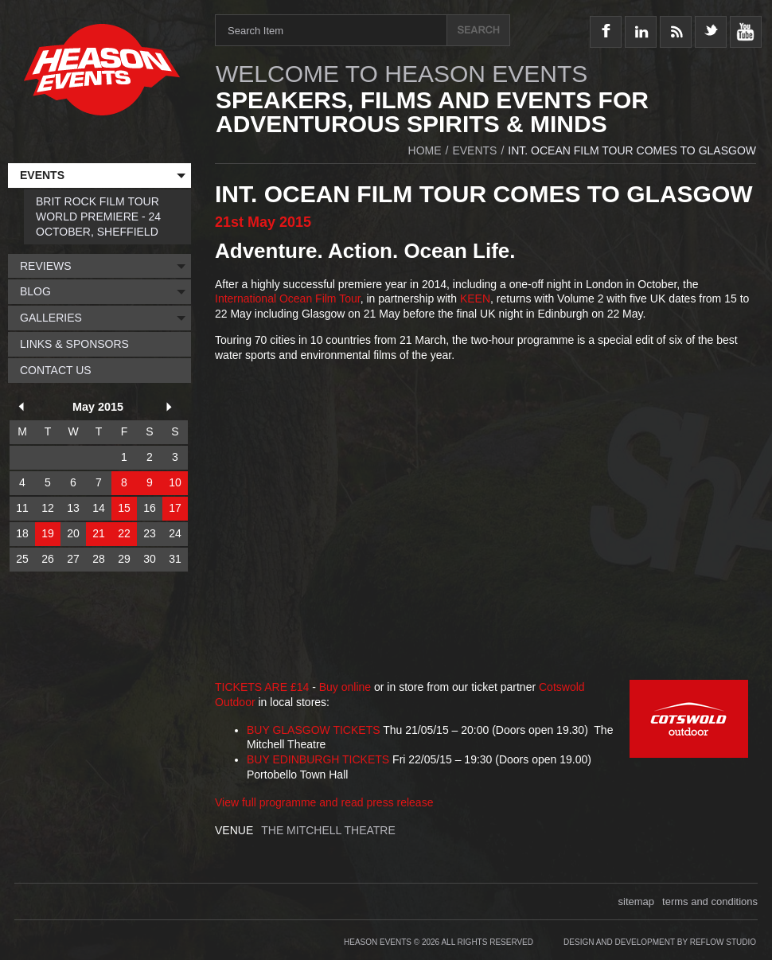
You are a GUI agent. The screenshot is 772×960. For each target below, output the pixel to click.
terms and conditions (710, 901)
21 (98, 533)
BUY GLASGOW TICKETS (313, 730)
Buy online (345, 687)
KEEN (475, 298)
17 (175, 507)
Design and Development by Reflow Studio (659, 942)
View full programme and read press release (324, 802)
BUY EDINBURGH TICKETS (318, 759)
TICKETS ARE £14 (262, 687)
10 (175, 482)
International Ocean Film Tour (288, 298)
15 (124, 507)
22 (124, 533)
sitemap (636, 901)
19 (47, 533)
